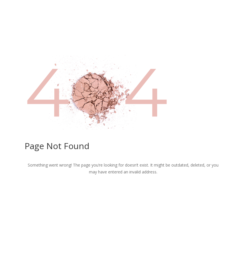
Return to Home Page (123, 191)
